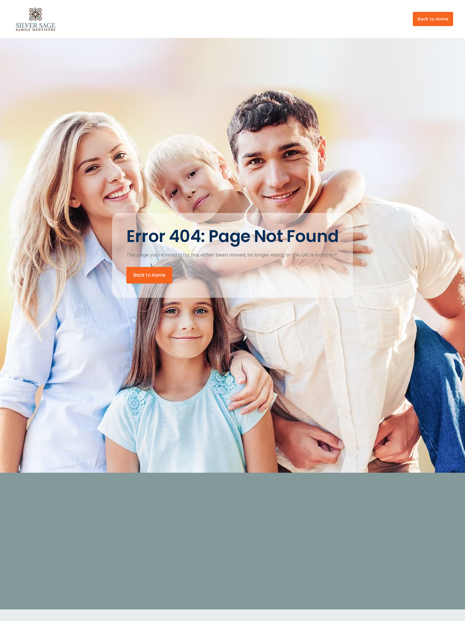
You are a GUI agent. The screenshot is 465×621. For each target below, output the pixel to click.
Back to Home (433, 19)
